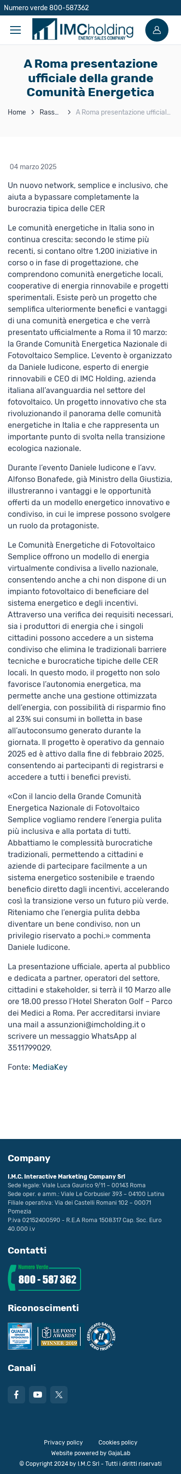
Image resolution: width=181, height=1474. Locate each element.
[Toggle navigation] (15, 30)
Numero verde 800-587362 (46, 8)
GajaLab (119, 1453)
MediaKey (50, 1067)
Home (17, 112)
